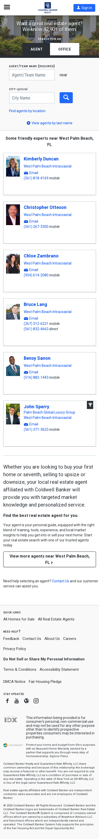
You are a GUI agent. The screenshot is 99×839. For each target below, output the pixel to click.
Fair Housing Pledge (45, 681)
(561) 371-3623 (36, 429)
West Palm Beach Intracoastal (47, 166)
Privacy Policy (14, 648)
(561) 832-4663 (36, 329)
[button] (84, 8)
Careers (69, 638)
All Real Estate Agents (56, 619)
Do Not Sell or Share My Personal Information (44, 659)
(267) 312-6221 (36, 324)
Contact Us (31, 638)
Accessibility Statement (59, 669)
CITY (18, 89)
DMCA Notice (14, 681)
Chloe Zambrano (41, 255)
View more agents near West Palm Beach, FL (50, 559)
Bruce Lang (35, 304)
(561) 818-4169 (36, 178)
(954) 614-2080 (36, 275)
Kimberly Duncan (41, 158)
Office (64, 49)
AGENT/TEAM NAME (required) (32, 66)
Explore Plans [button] (59, 756)
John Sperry (36, 406)
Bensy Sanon (37, 358)
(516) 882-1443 (36, 377)
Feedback (11, 639)
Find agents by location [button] (27, 111)
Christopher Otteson (45, 207)
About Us (52, 638)
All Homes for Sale (19, 619)
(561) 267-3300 (36, 227)
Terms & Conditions (19, 669)
